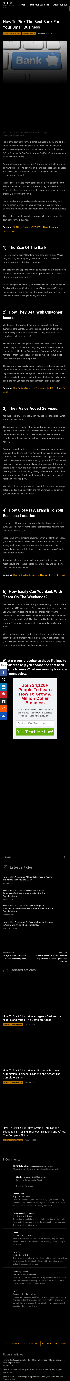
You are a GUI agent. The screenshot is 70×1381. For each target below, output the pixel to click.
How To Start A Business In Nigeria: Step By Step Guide (39, 575)
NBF (15, 1291)
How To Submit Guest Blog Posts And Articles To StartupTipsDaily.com (33, 1369)
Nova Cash (17, 1252)
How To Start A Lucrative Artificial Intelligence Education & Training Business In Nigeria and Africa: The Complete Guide (28, 908)
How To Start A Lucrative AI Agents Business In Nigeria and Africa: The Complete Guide (27, 878)
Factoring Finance (20, 1272)
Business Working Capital (23, 1213)
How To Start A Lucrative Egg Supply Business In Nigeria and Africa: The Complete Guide (33, 1378)
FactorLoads (18, 1194)
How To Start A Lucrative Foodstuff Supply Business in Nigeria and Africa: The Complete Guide (34, 1361)
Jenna (15, 1233)
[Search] (64, 857)
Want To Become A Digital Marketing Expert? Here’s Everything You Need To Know (51, 958)
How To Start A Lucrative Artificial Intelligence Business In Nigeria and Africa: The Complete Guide (28, 924)
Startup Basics (29, 33)
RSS (49, 1343)
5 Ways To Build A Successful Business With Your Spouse (15, 957)
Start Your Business (12, 33)
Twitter (63, 1343)
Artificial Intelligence (13, 1025)
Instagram (33, 1343)
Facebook (15, 1343)
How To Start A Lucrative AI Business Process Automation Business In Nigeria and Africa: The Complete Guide (24, 893)
